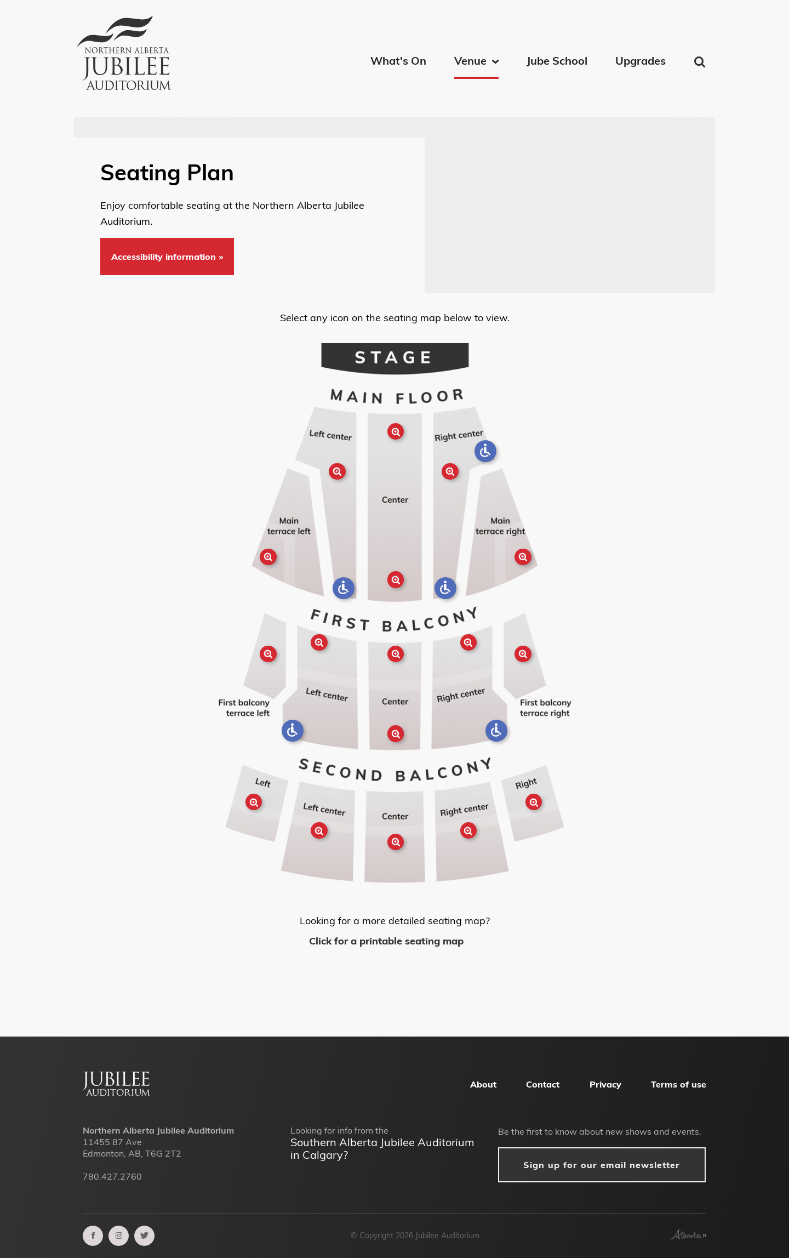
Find (700, 61)
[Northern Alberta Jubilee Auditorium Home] (129, 54)
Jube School (557, 60)
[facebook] (93, 1236)
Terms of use (678, 1084)
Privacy (605, 1084)
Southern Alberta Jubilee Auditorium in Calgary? (382, 1148)
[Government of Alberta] (688, 1236)
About (483, 1084)
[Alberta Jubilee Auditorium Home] (116, 1092)
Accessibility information (165, 256)
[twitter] (144, 1236)
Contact (542, 1084)
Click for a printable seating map (387, 941)
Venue (470, 60)
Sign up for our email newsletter (601, 1164)
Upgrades (640, 60)
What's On (398, 60)
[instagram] (118, 1236)
